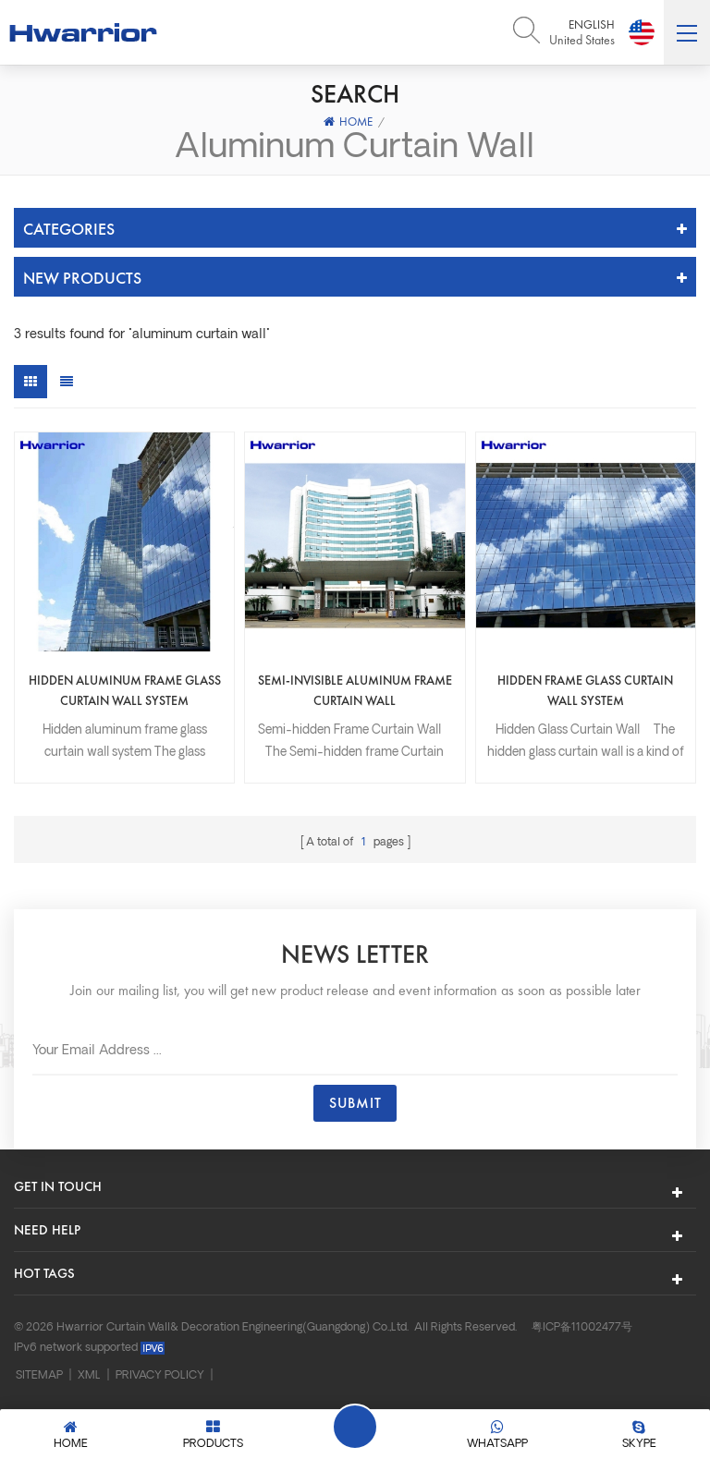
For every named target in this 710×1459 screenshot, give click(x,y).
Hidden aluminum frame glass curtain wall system (125, 690)
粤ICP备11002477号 (582, 1327)
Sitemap (39, 1375)
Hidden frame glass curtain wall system (585, 690)
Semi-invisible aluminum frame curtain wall (355, 690)
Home (348, 121)
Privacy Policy (160, 1375)
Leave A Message (355, 1427)
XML (89, 1375)
